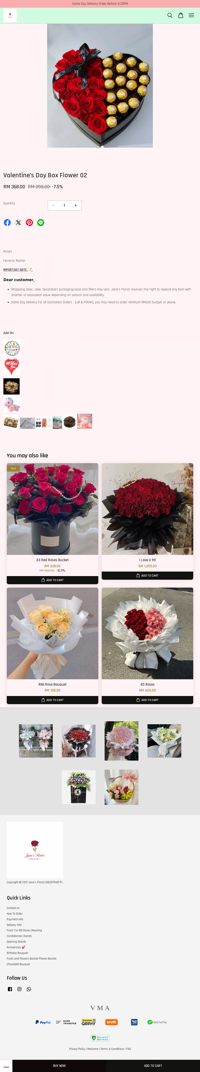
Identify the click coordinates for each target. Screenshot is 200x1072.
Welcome (93, 1049)
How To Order (15, 914)
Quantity (9, 203)
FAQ (128, 1049)
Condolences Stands (19, 936)
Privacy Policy (77, 1049)
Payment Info (15, 919)
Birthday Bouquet (17, 953)
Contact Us (13, 908)
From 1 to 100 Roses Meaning (24, 930)
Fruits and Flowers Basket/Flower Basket (31, 958)
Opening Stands (16, 942)
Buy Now (59, 1066)
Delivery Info (14, 925)
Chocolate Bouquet (18, 964)
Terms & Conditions (112, 1049)
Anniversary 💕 (16, 947)
